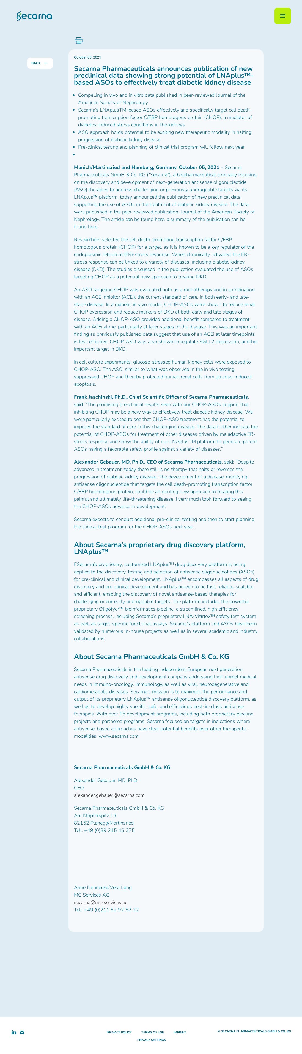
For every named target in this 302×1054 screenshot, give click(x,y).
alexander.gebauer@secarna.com (109, 795)
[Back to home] (31, 16)
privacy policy (119, 1032)
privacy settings (151, 1040)
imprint (180, 1032)
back (40, 63)
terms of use (152, 1032)
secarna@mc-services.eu (101, 902)
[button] (282, 16)
